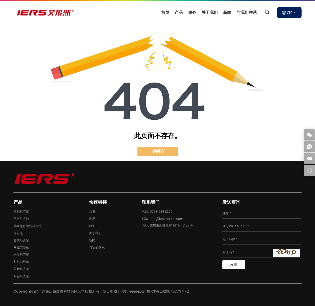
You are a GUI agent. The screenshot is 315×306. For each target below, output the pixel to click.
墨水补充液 (21, 218)
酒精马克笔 (21, 211)
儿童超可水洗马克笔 (27, 226)
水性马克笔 (21, 254)
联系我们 (151, 202)
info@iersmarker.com (166, 218)
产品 (179, 12)
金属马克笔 (21, 240)
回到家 (157, 151)
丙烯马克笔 (21, 269)
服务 (192, 12)
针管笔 (18, 233)
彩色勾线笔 (21, 261)
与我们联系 (247, 12)
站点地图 (110, 291)
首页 (165, 12)
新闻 (227, 12)
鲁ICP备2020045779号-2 (168, 291)
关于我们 (210, 12)
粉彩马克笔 (21, 276)
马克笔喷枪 (21, 247)
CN (289, 13)
